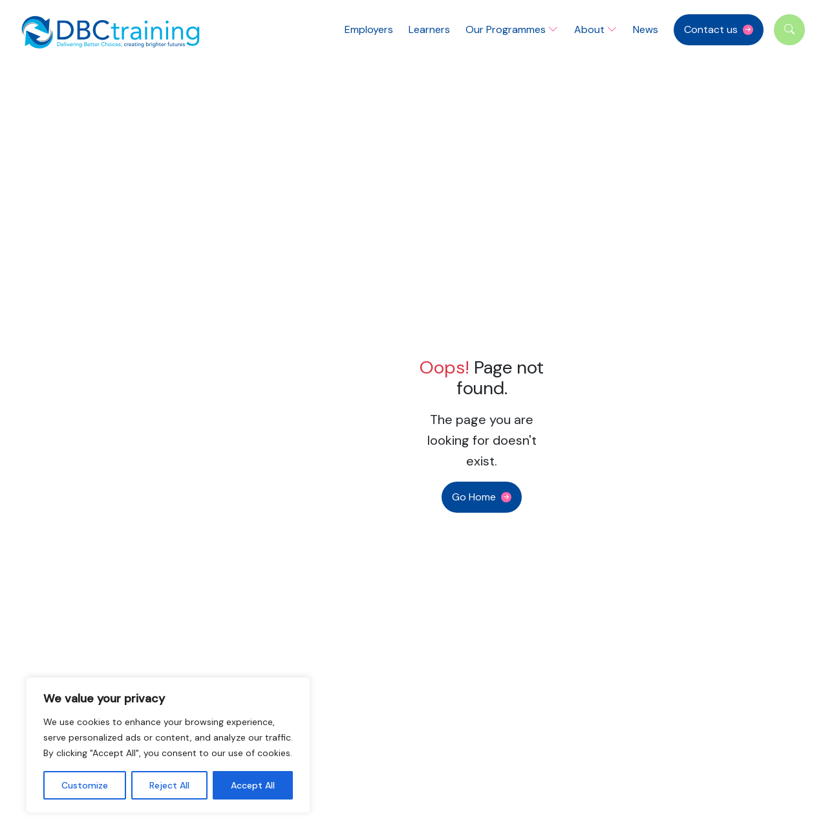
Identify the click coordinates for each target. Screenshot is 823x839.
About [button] (595, 29)
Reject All (169, 785)
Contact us (711, 29)
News (645, 29)
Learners (429, 29)
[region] (168, 745)
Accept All (253, 785)
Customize (84, 785)
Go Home (474, 497)
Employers (369, 29)
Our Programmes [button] (512, 29)
